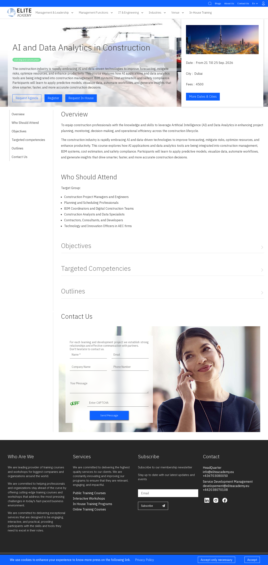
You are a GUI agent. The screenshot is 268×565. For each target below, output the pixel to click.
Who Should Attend (25, 123)
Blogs (218, 3)
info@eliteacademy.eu (218, 472)
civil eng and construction (26, 59)
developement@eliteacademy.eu (226, 486)
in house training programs (92, 504)
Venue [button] (178, 13)
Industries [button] (158, 13)
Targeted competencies (28, 140)
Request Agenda (27, 98)
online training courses (89, 509)
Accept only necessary (216, 560)
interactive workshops (89, 498)
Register (53, 98)
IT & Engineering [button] (131, 13)
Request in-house (81, 98)
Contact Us (243, 3)
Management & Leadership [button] (55, 13)
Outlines (17, 148)
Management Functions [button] (96, 13)
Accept (252, 560)
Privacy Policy (144, 560)
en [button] (255, 3)
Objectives (19, 131)
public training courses (89, 493)
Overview (18, 114)
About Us (229, 3)
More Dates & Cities (203, 96)
